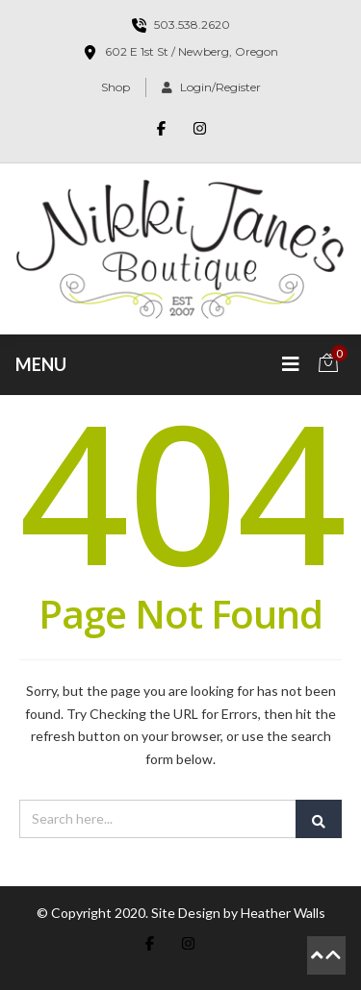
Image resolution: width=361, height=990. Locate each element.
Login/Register (211, 87)
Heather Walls (283, 912)
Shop (115, 87)
